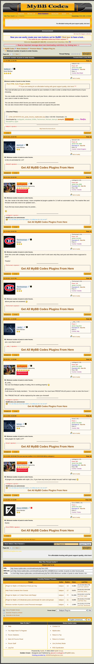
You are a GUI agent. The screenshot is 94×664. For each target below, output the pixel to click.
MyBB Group (58, 651)
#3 (90, 177)
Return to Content (58, 639)
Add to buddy (75, 78)
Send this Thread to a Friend (14, 612)
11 (67, 600)
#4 (90, 231)
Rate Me (82, 69)
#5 (90, 278)
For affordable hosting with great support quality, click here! (73, 23)
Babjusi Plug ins (49, 48)
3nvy (85, 600)
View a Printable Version (13, 610)
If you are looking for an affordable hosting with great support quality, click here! (47, 86)
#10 (90, 499)
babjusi (61, 586)
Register (22, 16)
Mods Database (22, 48)
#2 (90, 137)
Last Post (80, 586)
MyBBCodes (70, 653)
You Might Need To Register (17, 631)
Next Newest (19, 544)
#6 (90, 319)
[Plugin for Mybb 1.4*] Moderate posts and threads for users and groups (29, 600)
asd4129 (86, 586)
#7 (90, 359)
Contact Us (56, 626)
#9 (90, 456)
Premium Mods (35, 48)
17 (67, 590)
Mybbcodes (56, 631)
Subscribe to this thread (13, 615)
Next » (17, 54)
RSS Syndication (58, 648)
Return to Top (57, 635)
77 (67, 595)
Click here (66, 37)
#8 (90, 416)
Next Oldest (9, 544)
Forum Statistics (13, 635)
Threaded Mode (78, 57)
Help (9, 626)
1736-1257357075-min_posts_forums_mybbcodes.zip (27, 117)
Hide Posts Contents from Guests (16, 590)
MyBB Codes (9, 48)
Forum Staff (12, 643)
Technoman (87, 605)
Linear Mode (87, 57)
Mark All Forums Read (15, 639)
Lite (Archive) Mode (59, 643)
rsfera (85, 591)
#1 (90, 60)
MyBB (42, 651)
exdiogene (51, 456)
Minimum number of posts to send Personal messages (23, 604)
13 (67, 586)
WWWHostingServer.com (54, 655)
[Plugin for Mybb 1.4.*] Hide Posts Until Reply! (20, 595)
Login (16, 16)
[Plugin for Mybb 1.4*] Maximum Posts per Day (21, 586)
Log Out (10, 648)
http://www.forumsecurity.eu (47, 128)
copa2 (85, 596)
